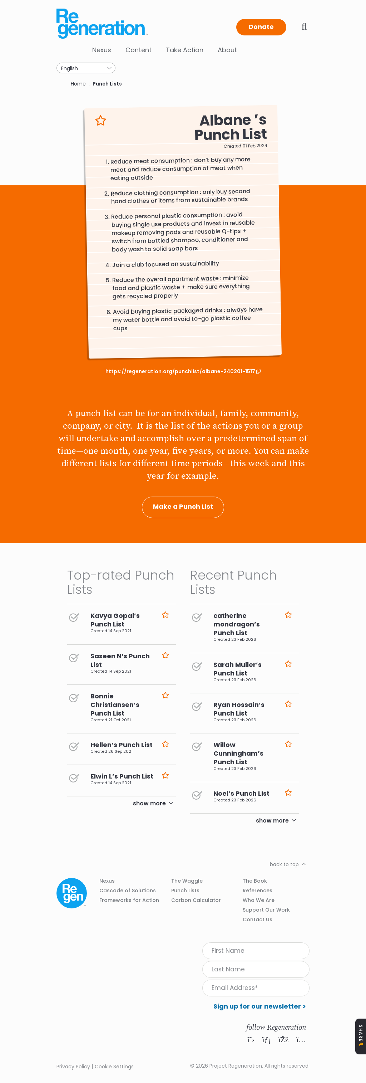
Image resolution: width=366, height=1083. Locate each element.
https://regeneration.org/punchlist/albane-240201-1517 (180, 371)
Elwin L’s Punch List (121, 776)
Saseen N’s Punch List (120, 660)
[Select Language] (85, 68)
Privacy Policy (73, 1066)
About (227, 49)
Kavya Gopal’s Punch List (115, 620)
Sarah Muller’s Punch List (237, 669)
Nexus (101, 49)
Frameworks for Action (129, 900)
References (257, 890)
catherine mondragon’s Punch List (236, 624)
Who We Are (258, 900)
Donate (261, 26)
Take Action (184, 49)
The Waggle (187, 880)
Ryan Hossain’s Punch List (238, 709)
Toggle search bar (304, 26)
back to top (284, 864)
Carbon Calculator (196, 900)
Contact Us (257, 919)
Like (100, 120)
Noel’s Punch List (241, 793)
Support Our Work (266, 909)
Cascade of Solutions (127, 890)
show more (149, 803)
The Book (255, 880)
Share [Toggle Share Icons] (361, 1033)
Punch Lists (107, 83)
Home (78, 83)
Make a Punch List (183, 506)
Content (138, 49)
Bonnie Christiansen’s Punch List (114, 705)
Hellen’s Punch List (121, 744)
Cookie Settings (114, 1066)
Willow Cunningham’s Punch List (238, 753)
